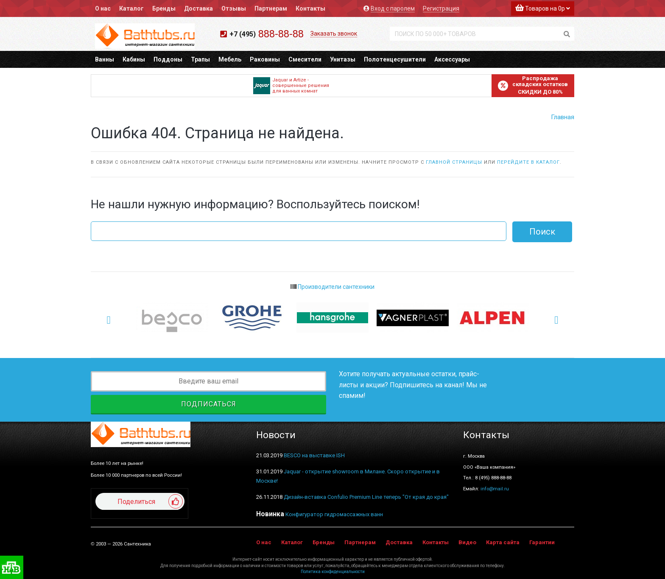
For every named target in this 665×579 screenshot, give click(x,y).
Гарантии (542, 542)
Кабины (134, 59)
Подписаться (208, 404)
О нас (103, 8)
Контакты (310, 8)
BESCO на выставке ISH (314, 455)
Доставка (198, 8)
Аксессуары (452, 59)
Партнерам (270, 8)
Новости (276, 435)
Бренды (164, 8)
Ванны (104, 59)
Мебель (229, 59)
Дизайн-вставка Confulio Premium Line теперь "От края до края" (366, 497)
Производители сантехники (332, 286)
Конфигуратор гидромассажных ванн (334, 514)
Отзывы (233, 8)
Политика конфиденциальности (333, 571)
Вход (393, 8)
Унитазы (342, 59)
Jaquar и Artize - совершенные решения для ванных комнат (291, 85)
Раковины (265, 59)
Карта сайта (503, 542)
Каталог (131, 8)
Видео (467, 542)
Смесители (304, 59)
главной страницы (454, 162)
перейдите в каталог (528, 162)
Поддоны (168, 59)
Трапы (200, 59)
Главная (562, 117)
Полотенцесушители (395, 59)
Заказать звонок (333, 33)
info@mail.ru (495, 489)
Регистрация (441, 8)
